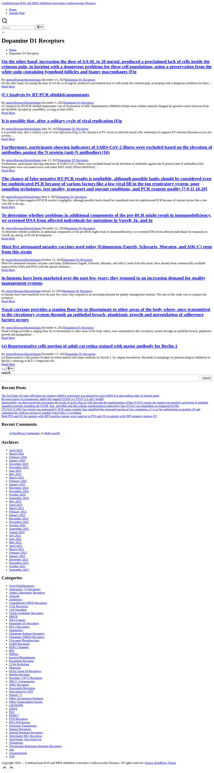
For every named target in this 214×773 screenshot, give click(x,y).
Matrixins (15, 667)
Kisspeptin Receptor (21, 660)
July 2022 (15, 535)
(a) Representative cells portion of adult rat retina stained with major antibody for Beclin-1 (89, 345)
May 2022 (15, 542)
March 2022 (16, 549)
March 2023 (16, 508)
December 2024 (18, 487)
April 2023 (15, 504)
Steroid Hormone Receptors (26, 732)
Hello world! (52, 433)
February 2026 (18, 457)
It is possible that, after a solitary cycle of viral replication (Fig (62, 120)
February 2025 (18, 481)
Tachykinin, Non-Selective (25, 739)
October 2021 (17, 566)
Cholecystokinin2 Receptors (26, 613)
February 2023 (18, 511)
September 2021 (19, 569)
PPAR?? (14, 715)
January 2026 (17, 460)
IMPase (13, 654)
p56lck (13, 708)
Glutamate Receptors (27, 633)
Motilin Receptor (19, 674)
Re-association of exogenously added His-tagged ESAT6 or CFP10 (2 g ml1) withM (52, 399)
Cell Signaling (17, 609)
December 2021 (18, 559)
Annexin (14, 596)
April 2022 (15, 545)
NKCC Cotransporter (22, 681)
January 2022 (17, 556)
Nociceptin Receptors (22, 688)
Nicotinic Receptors (25, 678)
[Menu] (3, 32)
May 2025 (15, 474)
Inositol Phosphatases (22, 657)
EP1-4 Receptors (19, 626)
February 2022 (18, 552)
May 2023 (15, 501)
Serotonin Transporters (23, 725)
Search (6, 372)
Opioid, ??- (16, 695)
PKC (12, 712)
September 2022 (19, 528)
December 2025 (18, 464)
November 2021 (19, 562)
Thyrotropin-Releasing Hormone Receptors (35, 746)
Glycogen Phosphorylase (24, 640)
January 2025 (17, 484)
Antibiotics (16, 599)
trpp (11, 749)
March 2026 (16, 453)
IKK (11, 650)
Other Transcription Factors (26, 701)
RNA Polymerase (19, 722)
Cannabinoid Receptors (28, 602)
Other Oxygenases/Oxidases (26, 698)
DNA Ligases (17, 620)
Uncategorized (18, 753)
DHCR (13, 616)
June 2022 (15, 539)
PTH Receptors (18, 718)
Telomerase (16, 742)
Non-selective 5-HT (21, 691)
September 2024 (19, 498)
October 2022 (17, 525)
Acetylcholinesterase (21, 585)
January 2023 (17, 515)
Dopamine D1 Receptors (80, 79)
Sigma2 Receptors (20, 729)
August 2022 (17, 532)
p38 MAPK (16, 705)
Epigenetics (16, 630)
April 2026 (15, 450)
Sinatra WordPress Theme (160, 762)
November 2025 (19, 467)
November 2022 (19, 522)
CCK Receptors (18, 606)
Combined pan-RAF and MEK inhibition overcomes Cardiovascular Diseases (49, 3)
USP (12, 756)
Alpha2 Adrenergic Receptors (27, 592)
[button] (40, 27)
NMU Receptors (19, 684)
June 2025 (15, 470)
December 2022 (18, 518)
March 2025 (16, 477)
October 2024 (17, 494)
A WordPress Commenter (24, 433)
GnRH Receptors (19, 643)
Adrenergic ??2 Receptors (24, 589)
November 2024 (19, 491)
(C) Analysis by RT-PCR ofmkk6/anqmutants (45, 94)
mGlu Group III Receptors (25, 671)
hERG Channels (19, 647)
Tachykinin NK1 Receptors (25, 736)
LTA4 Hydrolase (19, 664)
